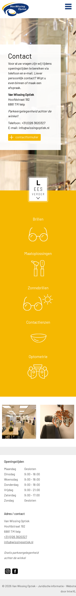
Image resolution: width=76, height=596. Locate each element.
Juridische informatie (51, 586)
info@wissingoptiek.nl (34, 128)
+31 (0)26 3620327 (33, 123)
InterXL (71, 591)
